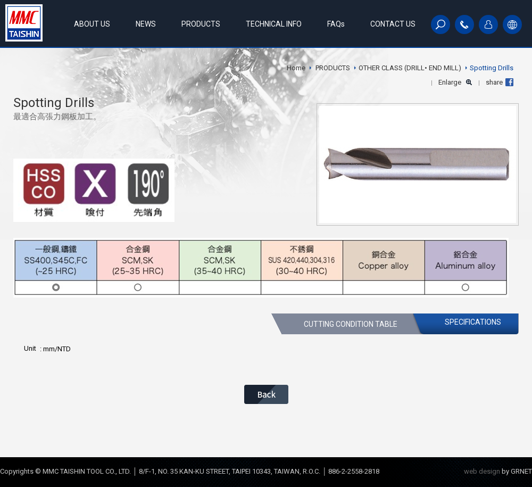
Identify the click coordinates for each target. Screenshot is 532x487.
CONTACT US (392, 24)
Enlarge (449, 82)
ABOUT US (92, 24)
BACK (266, 394)
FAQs (336, 24)
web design (482, 471)
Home (296, 68)
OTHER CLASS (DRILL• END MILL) (410, 68)
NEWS (146, 24)
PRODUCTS (200, 24)
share (494, 82)
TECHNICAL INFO (274, 24)
